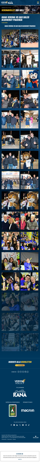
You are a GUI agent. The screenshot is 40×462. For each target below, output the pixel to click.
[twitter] (23, 372)
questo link (34, 455)
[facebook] (21, 372)
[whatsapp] (28, 372)
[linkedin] (18, 372)
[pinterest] (25, 372)
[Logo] (4, 2)
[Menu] (38, 3)
